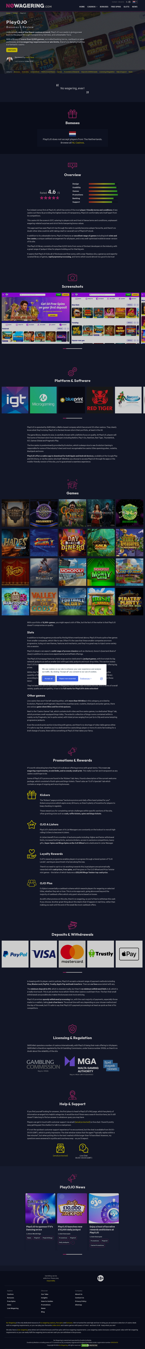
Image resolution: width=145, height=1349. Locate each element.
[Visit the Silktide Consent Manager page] (101, 678)
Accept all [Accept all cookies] (48, 679)
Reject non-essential (67, 679)
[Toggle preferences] (85, 679)
